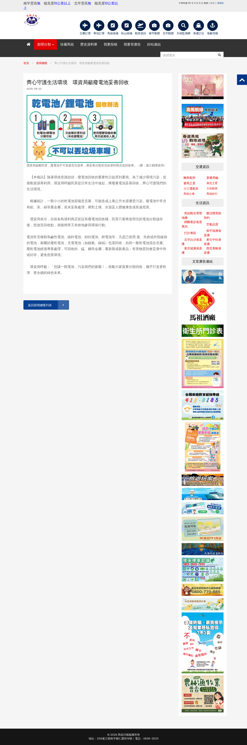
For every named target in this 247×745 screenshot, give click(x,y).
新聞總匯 (41, 63)
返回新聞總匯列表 (48, 305)
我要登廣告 (132, 44)
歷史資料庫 (88, 44)
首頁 (26, 63)
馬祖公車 (189, 194)
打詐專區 (190, 233)
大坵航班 (212, 188)
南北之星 (212, 183)
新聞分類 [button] (45, 44)
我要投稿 (110, 44)
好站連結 (154, 44)
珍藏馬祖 (67, 44)
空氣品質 (212, 224)
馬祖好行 (212, 194)
